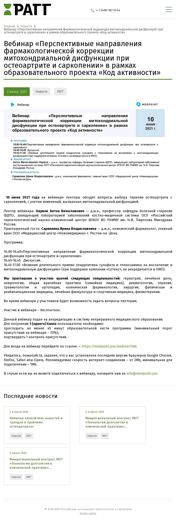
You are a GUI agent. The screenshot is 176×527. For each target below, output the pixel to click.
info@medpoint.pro (142, 373)
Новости (41, 91)
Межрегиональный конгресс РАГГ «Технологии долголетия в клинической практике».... (112, 422)
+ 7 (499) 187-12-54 (105, 10)
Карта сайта (88, 513)
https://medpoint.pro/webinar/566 (109, 346)
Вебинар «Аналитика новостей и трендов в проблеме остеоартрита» (36, 422)
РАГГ (60, 91)
